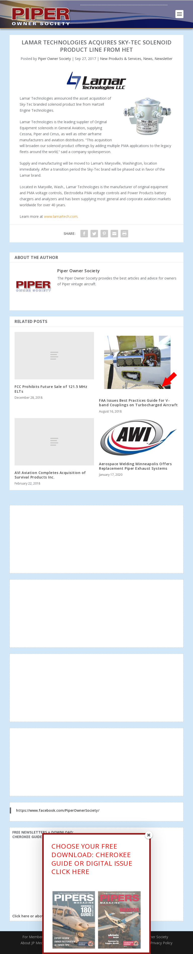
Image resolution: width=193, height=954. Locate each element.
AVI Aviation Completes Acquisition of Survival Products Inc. (50, 475)
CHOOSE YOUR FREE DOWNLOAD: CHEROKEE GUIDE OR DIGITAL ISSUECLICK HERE (91, 860)
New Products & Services (120, 58)
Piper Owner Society (54, 58)
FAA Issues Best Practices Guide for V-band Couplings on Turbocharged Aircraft (138, 402)
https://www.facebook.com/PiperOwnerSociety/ (57, 810)
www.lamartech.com (60, 216)
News (148, 58)
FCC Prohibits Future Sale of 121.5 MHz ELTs (51, 388)
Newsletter (163, 58)
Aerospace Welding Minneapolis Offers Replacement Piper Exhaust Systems (135, 466)
